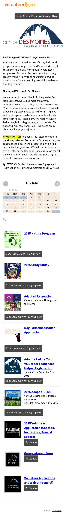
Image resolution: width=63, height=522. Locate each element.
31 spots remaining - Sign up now (24, 285)
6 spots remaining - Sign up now (23, 348)
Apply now (31, 442)
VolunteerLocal (57, 511)
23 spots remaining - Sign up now (24, 317)
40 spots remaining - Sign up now (24, 412)
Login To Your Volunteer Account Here (36, 16)
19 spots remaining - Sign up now (24, 381)
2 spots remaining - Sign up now (23, 254)
